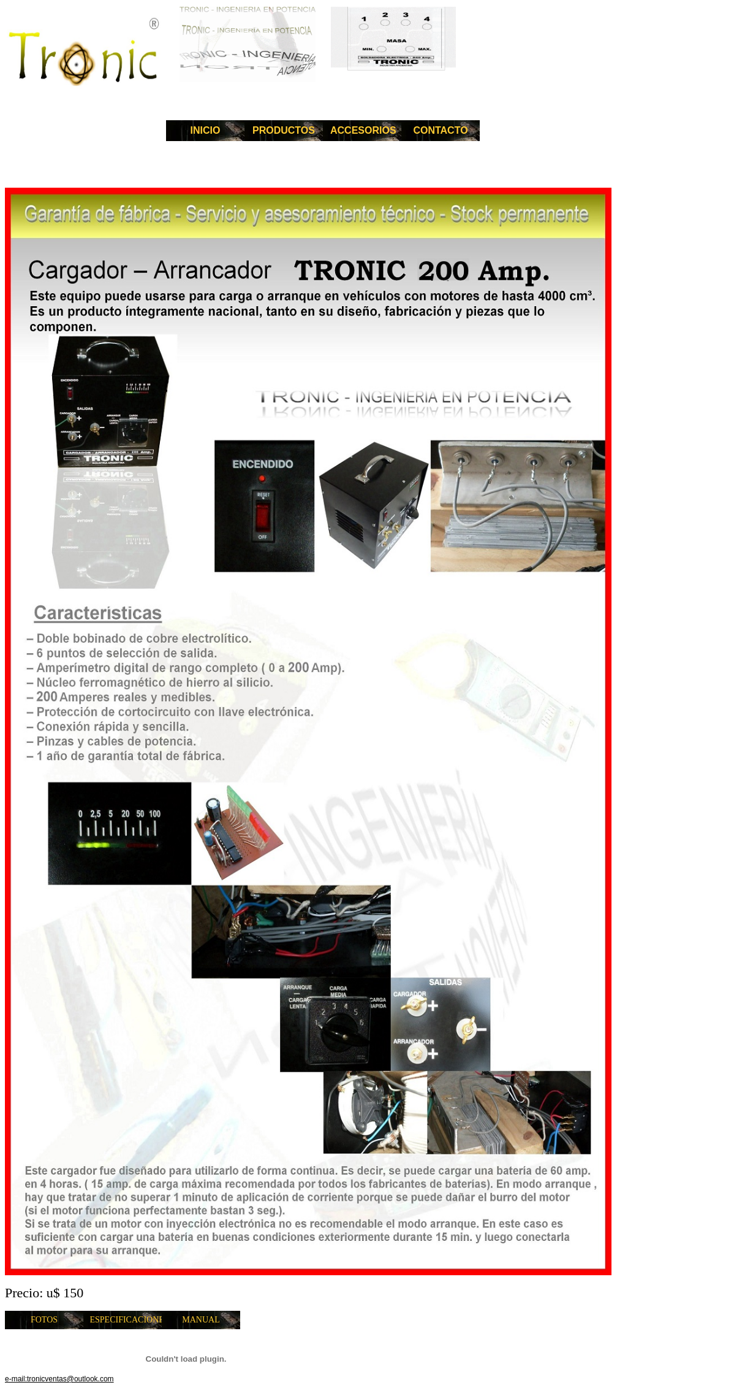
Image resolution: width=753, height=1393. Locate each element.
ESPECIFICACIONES (126, 1319)
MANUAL (200, 1319)
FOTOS (44, 1319)
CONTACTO (440, 130)
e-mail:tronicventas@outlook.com (59, 1379)
